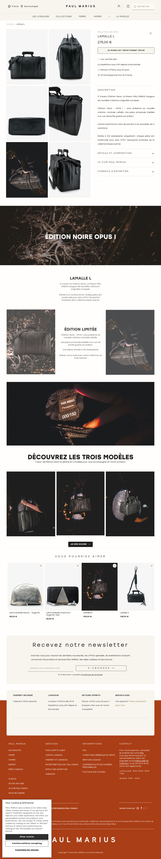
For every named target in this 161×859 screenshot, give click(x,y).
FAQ (84, 750)
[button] (41, 566)
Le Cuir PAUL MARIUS (18, 788)
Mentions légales (92, 760)
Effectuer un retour (56, 769)
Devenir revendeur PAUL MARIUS (62, 809)
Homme (12, 760)
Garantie (50, 774)
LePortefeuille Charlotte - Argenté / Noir (58, 614)
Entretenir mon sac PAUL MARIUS (62, 765)
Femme (12, 755)
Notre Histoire (16, 784)
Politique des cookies (94, 772)
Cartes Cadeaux (54, 755)
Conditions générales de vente (99, 755)
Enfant (12, 765)
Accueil (10, 24)
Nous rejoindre (17, 793)
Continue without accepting (27, 843)
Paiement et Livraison (56, 760)
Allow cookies (27, 837)
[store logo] (80, 8)
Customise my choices (26, 850)
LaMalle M (87, 613)
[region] (27, 828)
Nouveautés (15, 750)
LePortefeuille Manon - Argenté (24, 613)
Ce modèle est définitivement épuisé (126, 50)
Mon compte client (56, 750)
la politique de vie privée (91, 675)
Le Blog (12, 779)
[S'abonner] (101, 668)
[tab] (126, 153)
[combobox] (143, 6)
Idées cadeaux (16, 769)
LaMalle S (124, 613)
